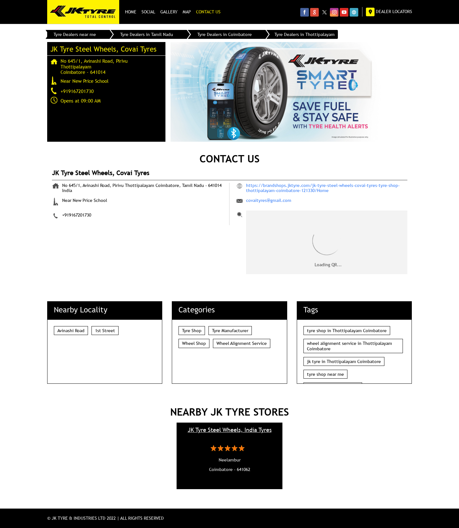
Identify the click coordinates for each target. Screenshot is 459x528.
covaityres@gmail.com (268, 200)
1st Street (105, 330)
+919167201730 (77, 91)
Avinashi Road (70, 330)
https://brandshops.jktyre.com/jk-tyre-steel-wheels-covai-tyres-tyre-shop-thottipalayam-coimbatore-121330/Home (323, 187)
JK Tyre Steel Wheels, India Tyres (230, 429)
